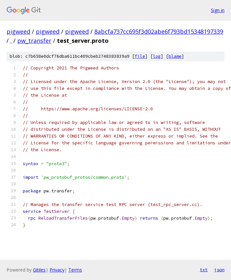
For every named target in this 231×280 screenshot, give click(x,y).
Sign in (217, 10)
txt (204, 270)
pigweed (18, 31)
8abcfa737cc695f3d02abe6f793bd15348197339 (158, 31)
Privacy (56, 270)
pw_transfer (34, 40)
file (140, 56)
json (219, 270)
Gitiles (39, 270)
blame (175, 56)
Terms (75, 270)
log (157, 56)
